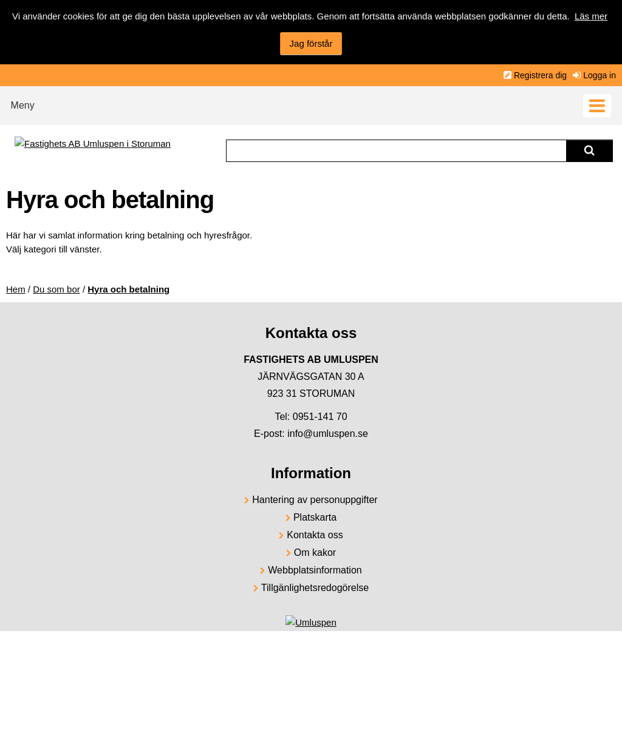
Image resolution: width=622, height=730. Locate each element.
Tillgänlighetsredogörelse (315, 588)
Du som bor (56, 289)
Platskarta (315, 517)
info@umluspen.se (327, 433)
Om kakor (315, 552)
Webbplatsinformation (314, 570)
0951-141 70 (320, 416)
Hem (16, 289)
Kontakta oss (315, 535)
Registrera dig (540, 75)
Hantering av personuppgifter (314, 500)
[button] (311, 102)
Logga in (599, 75)
